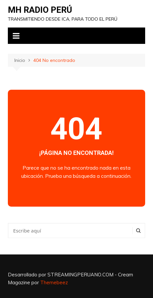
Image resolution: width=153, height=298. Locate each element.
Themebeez (54, 282)
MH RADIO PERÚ (40, 10)
